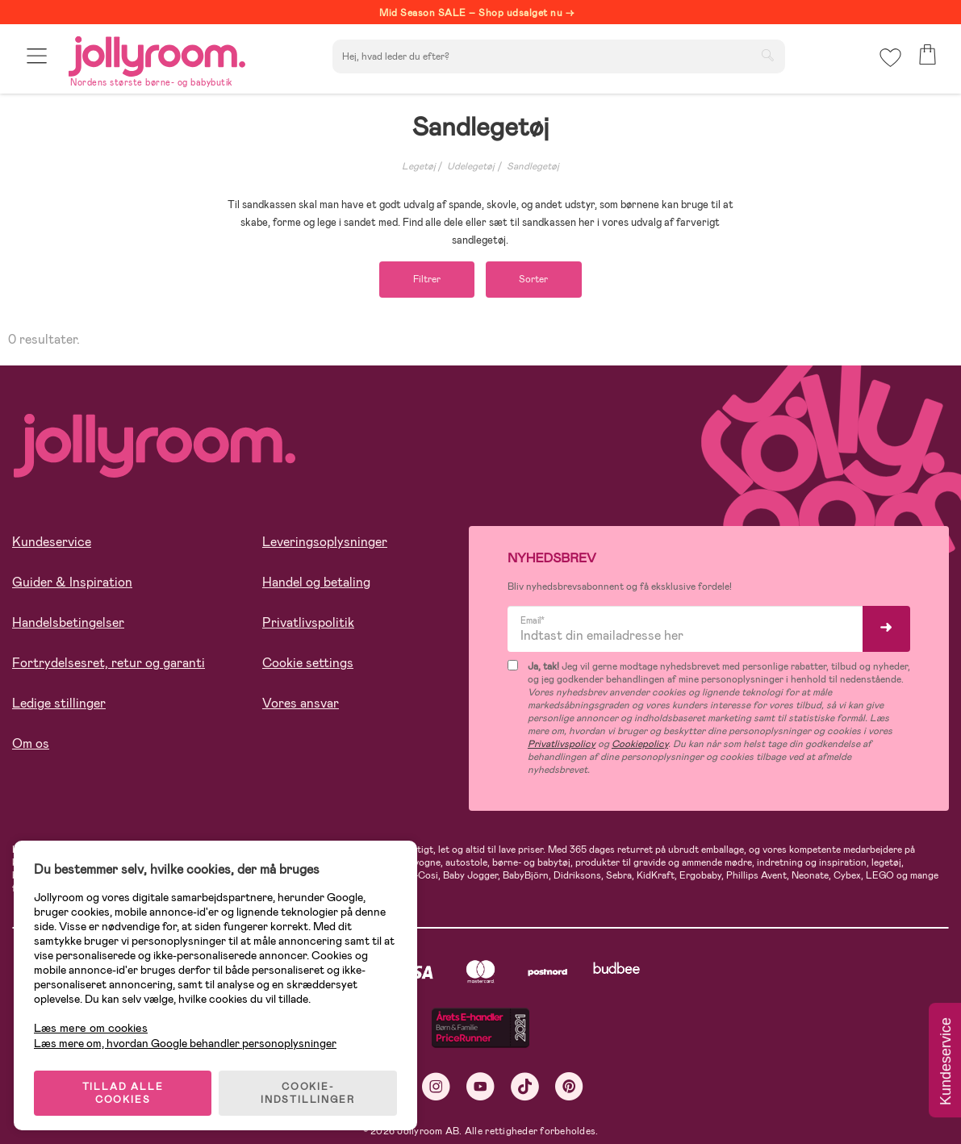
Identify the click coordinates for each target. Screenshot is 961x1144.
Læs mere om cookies (93, 1024)
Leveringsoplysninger (324, 542)
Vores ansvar (300, 703)
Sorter (536, 279)
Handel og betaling (316, 582)
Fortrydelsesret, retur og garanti (108, 663)
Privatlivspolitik (308, 623)
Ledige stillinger (59, 703)
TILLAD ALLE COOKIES (125, 1089)
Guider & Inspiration (72, 582)
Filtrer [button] (424, 279)
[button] (37, 58)
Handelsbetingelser (68, 623)
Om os (30, 744)
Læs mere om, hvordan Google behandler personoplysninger (187, 1039)
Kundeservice (51, 542)
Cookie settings (307, 663)
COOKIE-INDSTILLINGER (310, 1089)
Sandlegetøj (533, 166)
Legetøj (419, 166)
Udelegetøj (471, 166)
